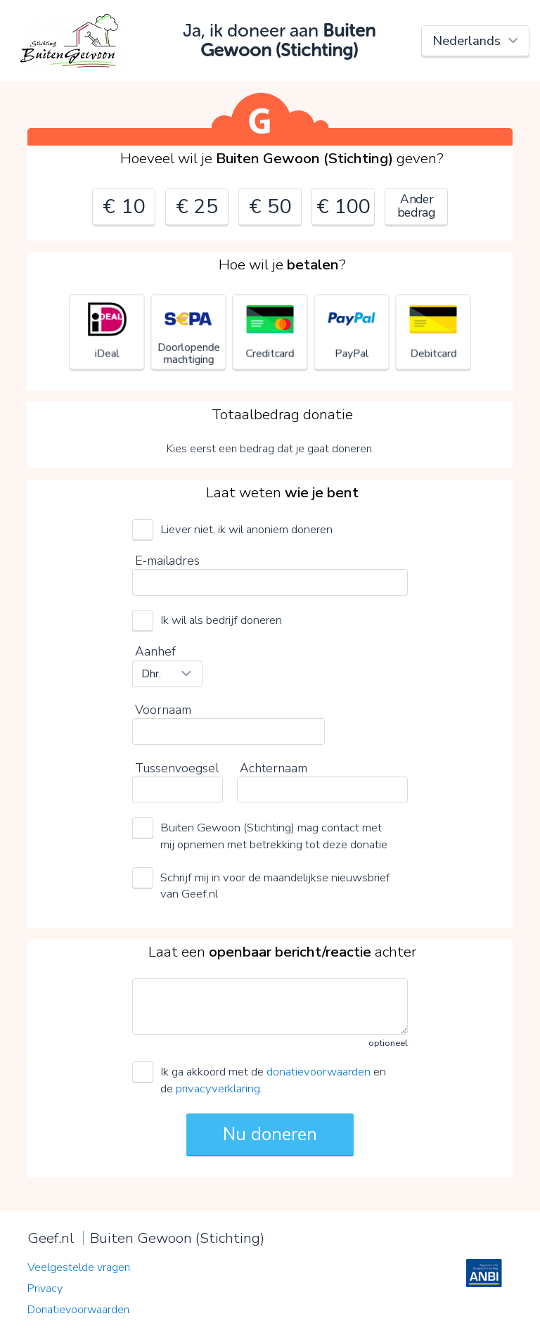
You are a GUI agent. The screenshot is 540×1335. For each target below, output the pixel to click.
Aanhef (155, 651)
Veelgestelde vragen (78, 1267)
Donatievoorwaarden (78, 1309)
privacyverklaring (218, 1088)
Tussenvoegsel (177, 768)
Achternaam (273, 768)
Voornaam (163, 709)
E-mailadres (167, 560)
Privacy (45, 1288)
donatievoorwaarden (318, 1071)
